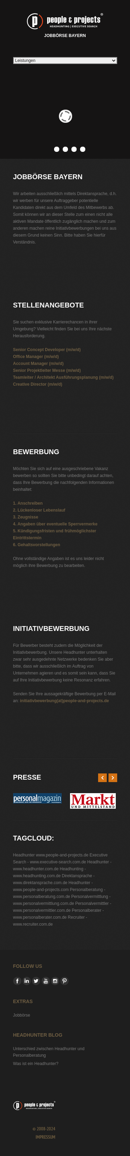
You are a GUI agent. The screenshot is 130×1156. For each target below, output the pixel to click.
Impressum (45, 1137)
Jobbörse (21, 1015)
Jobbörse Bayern (65, 24)
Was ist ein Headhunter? (36, 1063)
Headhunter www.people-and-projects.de (50, 855)
